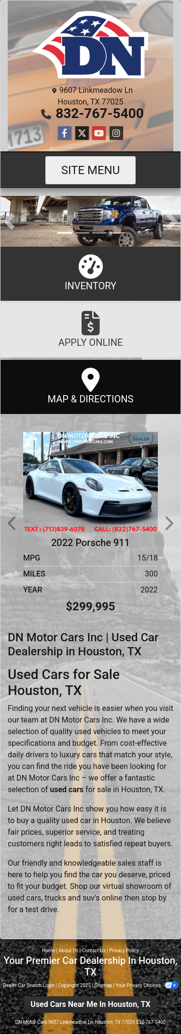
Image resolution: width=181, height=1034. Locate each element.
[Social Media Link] (116, 133)
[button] (8, 221)
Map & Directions (90, 386)
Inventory (90, 273)
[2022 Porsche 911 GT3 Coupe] (90, 482)
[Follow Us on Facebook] (64, 133)
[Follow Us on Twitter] (82, 133)
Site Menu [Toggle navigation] (90, 170)
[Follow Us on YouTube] (99, 133)
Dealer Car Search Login (29, 985)
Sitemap (103, 985)
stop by (154, 897)
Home (48, 950)
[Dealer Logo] (90, 44)
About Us (69, 950)
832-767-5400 (100, 113)
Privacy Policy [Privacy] (124, 950)
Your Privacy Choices (147, 985)
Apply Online (90, 329)
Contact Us (94, 950)
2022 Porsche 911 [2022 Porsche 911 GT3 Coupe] (90, 542)
